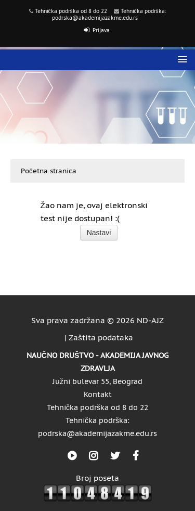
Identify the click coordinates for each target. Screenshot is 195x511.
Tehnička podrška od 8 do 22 (71, 11)
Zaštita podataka (101, 337)
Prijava (101, 30)
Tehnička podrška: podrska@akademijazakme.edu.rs (109, 14)
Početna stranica (48, 171)
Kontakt (98, 394)
